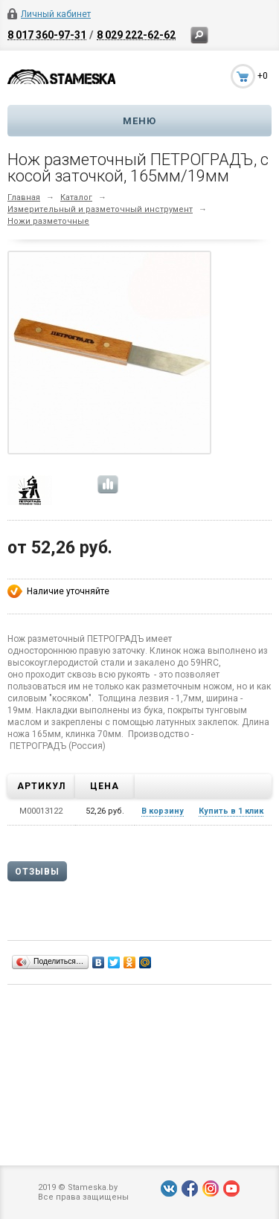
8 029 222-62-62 (136, 34)
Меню (139, 120)
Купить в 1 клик (231, 811)
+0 (262, 76)
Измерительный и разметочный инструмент (100, 209)
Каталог (76, 197)
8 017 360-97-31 (46, 34)
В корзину (162, 811)
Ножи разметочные (48, 221)
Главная (23, 197)
